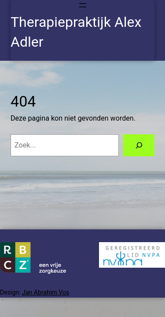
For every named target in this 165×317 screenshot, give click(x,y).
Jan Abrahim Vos (45, 292)
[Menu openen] (82, 5)
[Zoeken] (138, 145)
